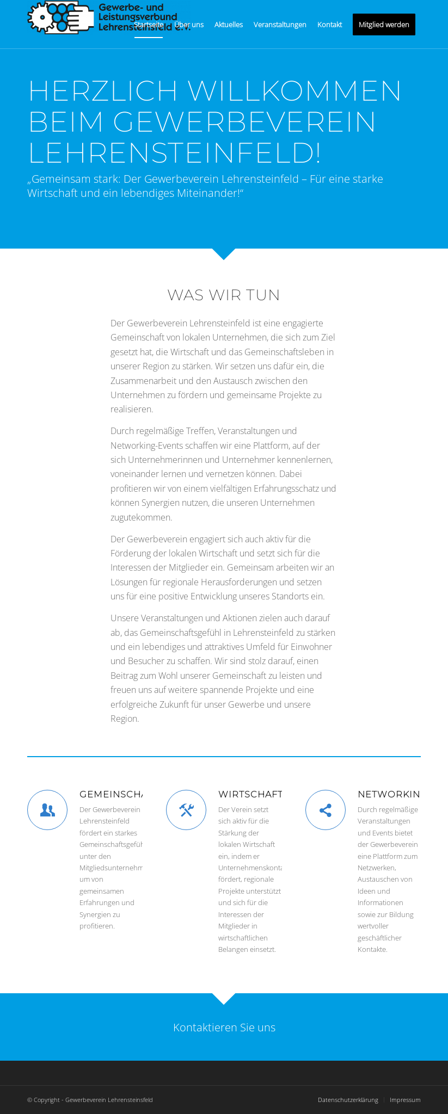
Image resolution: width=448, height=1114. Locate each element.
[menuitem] (148, 24)
